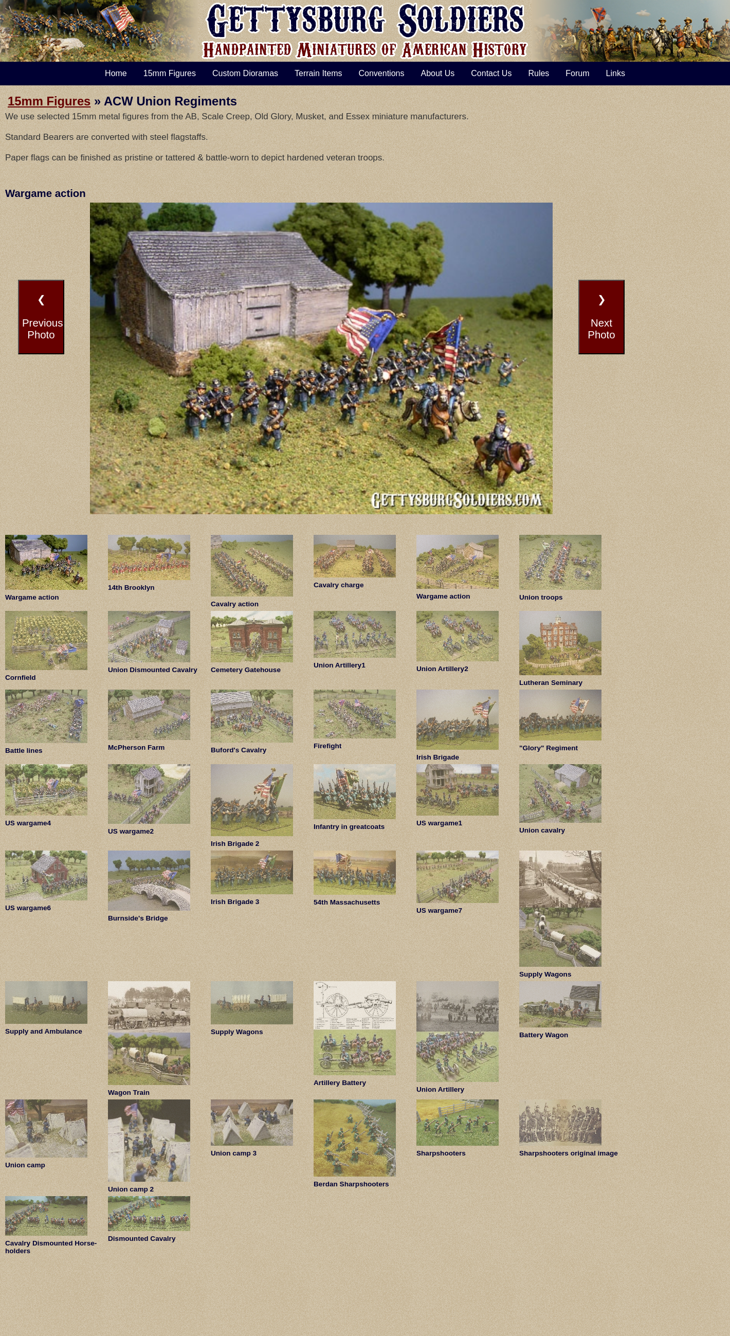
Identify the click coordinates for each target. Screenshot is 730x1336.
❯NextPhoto (601, 317)
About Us (437, 73)
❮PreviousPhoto (42, 317)
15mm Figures (169, 73)
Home (116, 73)
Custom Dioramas (245, 73)
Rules (538, 73)
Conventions (382, 73)
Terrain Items (318, 73)
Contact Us (491, 73)
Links (615, 73)
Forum (577, 73)
